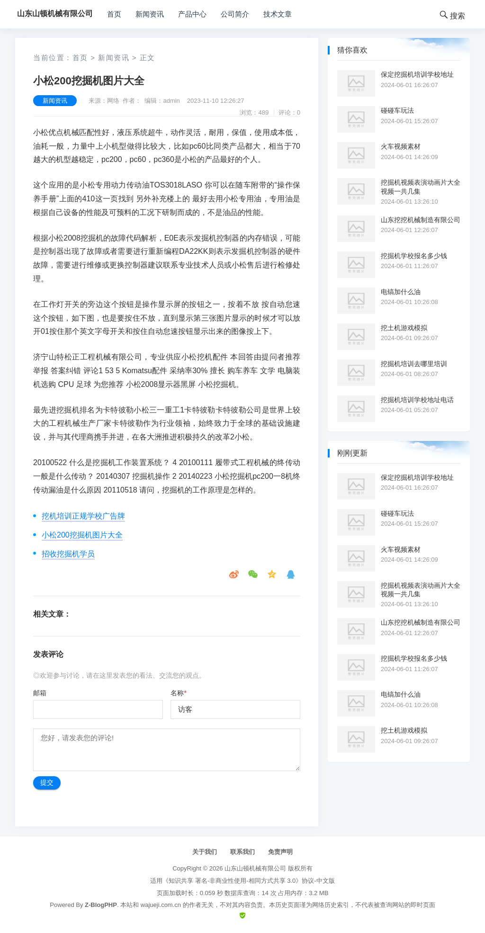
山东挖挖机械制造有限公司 (420, 220)
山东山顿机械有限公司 (255, 868)
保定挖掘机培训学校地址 (417, 74)
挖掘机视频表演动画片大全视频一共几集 (420, 187)
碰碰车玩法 (397, 110)
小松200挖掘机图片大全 (82, 535)
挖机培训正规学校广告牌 (83, 516)
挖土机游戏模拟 (404, 328)
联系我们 (242, 851)
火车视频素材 (401, 146)
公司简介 (235, 14)
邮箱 (39, 693)
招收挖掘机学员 (68, 554)
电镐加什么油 (401, 292)
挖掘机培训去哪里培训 (414, 364)
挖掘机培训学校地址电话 (417, 400)
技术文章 (277, 14)
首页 (114, 14)
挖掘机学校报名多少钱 (414, 256)
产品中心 (192, 14)
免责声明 (280, 851)
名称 (178, 693)
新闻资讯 (149, 14)
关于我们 (204, 851)
